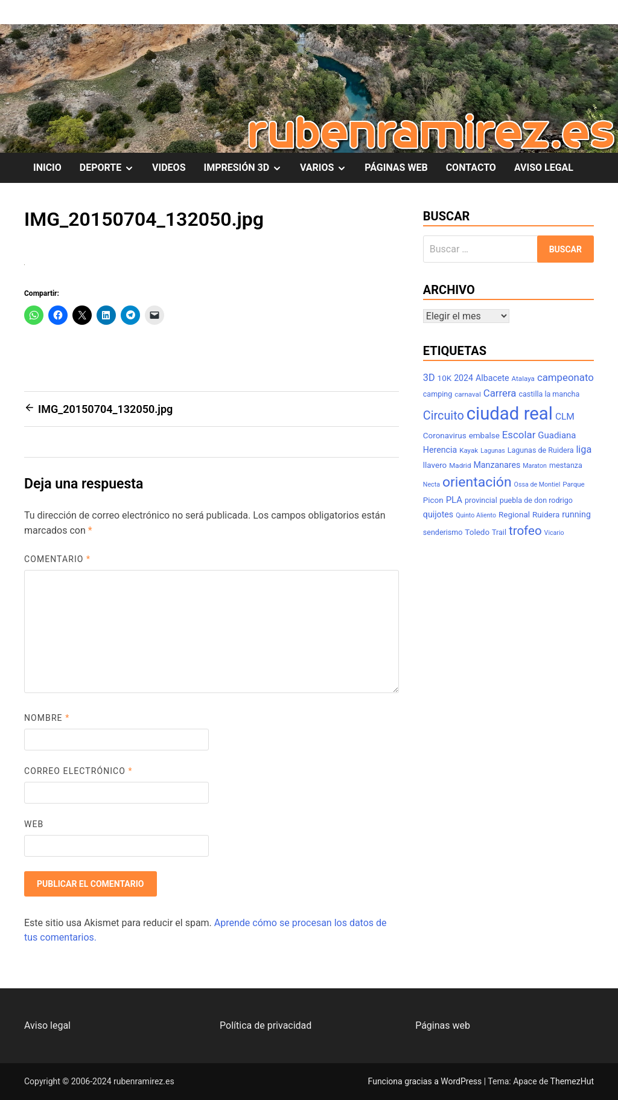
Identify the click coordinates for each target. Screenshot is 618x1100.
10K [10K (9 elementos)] (445, 378)
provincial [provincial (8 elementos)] (481, 500)
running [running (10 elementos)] (576, 514)
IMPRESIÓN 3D (247, 168)
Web (33, 824)
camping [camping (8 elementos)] (437, 393)
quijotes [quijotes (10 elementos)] (438, 514)
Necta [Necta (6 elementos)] (431, 484)
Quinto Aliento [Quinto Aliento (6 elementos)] (476, 515)
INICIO (47, 167)
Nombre (46, 718)
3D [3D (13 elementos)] (429, 377)
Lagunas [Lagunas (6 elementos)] (492, 451)
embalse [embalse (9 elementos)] (484, 435)
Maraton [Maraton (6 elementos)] (535, 466)
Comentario (57, 559)
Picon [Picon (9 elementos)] (433, 500)
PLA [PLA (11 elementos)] (454, 499)
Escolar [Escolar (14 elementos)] (519, 435)
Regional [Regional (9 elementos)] (514, 514)
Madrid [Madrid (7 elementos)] (460, 465)
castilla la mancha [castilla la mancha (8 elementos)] (548, 393)
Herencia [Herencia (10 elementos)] (440, 450)
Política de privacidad (265, 1025)
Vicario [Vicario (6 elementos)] (554, 533)
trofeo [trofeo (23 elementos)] (525, 530)
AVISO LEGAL (543, 167)
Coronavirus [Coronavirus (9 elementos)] (445, 435)
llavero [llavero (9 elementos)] (435, 465)
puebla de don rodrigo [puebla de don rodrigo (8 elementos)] (536, 500)
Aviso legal (47, 1025)
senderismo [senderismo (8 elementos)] (443, 532)
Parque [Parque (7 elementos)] (573, 484)
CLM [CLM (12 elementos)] (565, 416)
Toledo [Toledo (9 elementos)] (477, 532)
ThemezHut (572, 1081)
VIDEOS (168, 167)
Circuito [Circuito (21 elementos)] (443, 416)
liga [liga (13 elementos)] (583, 449)
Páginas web (442, 1025)
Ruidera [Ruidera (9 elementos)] (545, 514)
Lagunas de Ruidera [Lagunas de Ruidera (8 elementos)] (541, 450)
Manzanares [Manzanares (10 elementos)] (496, 465)
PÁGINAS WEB (396, 167)
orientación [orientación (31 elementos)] (477, 482)
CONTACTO (471, 167)
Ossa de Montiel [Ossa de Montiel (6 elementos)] (537, 484)
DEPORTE (111, 168)
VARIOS (327, 168)
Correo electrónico (78, 771)
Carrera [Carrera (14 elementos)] (500, 393)
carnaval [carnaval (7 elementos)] (467, 394)
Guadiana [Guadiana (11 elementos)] (557, 435)
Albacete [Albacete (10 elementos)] (492, 378)
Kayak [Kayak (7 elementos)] (468, 450)
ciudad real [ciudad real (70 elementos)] (510, 413)
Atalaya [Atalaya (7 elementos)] (523, 378)
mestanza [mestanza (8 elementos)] (565, 465)
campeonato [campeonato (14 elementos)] (565, 377)
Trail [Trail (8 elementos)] (499, 532)
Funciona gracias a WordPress (426, 1081)
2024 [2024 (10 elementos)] (463, 378)
